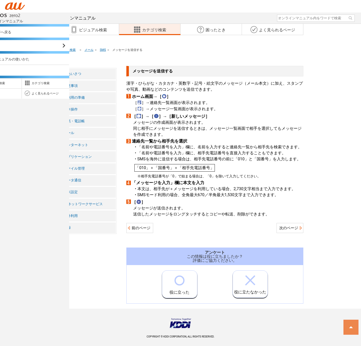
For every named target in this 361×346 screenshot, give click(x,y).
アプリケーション (78, 157)
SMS (103, 50)
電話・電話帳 (74, 121)
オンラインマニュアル (55, 18)
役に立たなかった (250, 282)
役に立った (179, 283)
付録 (67, 227)
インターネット (76, 145)
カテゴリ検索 (67, 50)
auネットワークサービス (83, 204)
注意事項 (71, 86)
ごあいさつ (72, 74)
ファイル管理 (74, 168)
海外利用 (71, 216)
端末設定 (71, 192)
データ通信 (72, 180)
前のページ (141, 228)
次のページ (288, 228)
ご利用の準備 (74, 97)
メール (89, 50)
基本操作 (71, 109)
